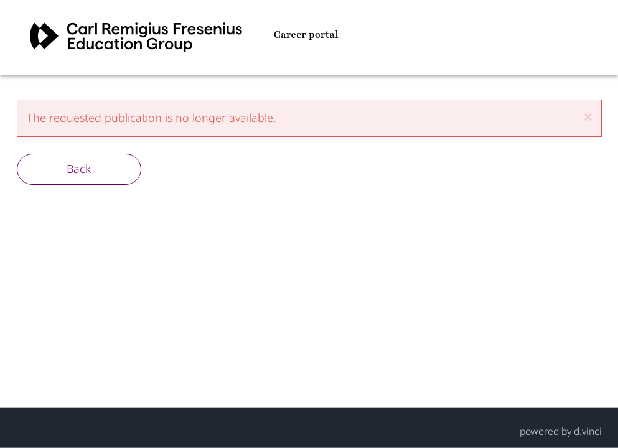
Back (79, 168)
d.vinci (588, 430)
